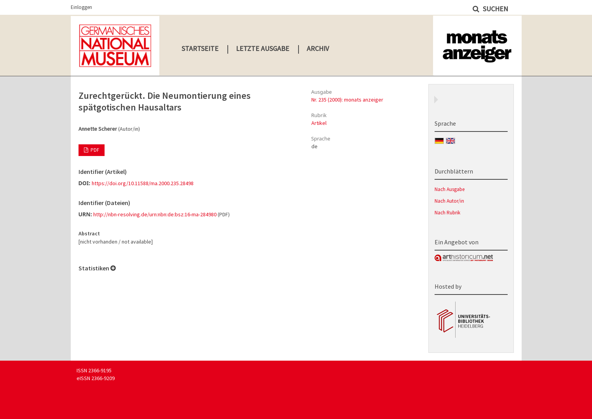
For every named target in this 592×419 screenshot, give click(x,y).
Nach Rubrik (447, 212)
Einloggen (81, 7)
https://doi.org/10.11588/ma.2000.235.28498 (143, 183)
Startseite (200, 48)
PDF (94, 150)
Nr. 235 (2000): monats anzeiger (347, 99)
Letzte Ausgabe (262, 48)
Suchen (494, 8)
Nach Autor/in (449, 201)
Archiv (318, 48)
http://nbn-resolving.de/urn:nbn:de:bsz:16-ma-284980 (155, 214)
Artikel (319, 122)
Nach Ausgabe (450, 189)
